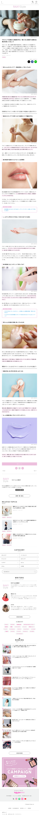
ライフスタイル (19, 633)
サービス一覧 (4, 814)
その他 (22, 566)
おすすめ (12, 624)
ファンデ (18, 631)
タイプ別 (31, 631)
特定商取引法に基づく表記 (26, 795)
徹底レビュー (31, 626)
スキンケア (3, 555)
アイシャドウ (17, 626)
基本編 (6, 626)
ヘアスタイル (12, 629)
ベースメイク (24, 555)
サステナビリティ (18, 814)
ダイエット (9, 517)
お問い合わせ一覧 (11, 814)
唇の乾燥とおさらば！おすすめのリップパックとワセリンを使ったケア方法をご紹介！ (19, 209)
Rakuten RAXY (7, 2)
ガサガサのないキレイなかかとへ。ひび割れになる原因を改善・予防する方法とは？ (19, 312)
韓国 (11, 626)
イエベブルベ (26, 629)
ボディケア (9, 55)
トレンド (24, 626)
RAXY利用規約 (9, 795)
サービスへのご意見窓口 (17, 795)
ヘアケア (3, 562)
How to (4, 57)
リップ (5, 629)
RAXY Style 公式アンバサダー (29, 624)
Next (35, 470)
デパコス (12, 631)
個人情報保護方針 (16, 808)
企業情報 (9, 808)
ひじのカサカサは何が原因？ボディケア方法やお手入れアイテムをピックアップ (19, 315)
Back (3, 470)
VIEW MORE (19, 617)
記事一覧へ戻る (19, 496)
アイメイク (3, 559)
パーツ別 (33, 629)
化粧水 (7, 631)
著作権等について (23, 808)
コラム (2, 566)
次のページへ (19, 464)
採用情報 (29, 808)
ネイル (22, 562)
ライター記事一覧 (19, 490)
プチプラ (19, 629)
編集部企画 (19, 624)
